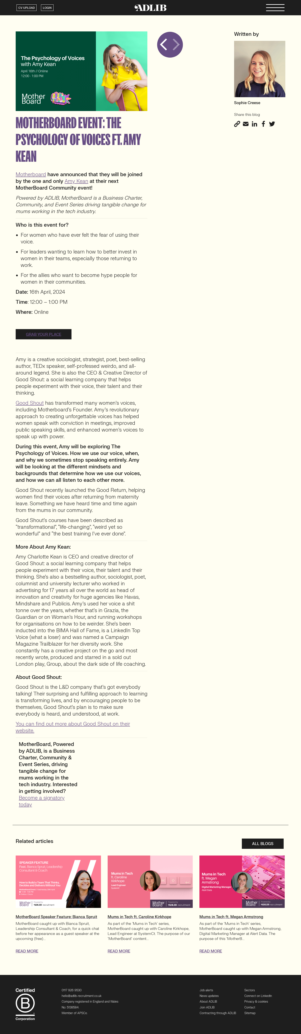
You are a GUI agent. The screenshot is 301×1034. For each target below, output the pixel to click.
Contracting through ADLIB (218, 1013)
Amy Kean (76, 181)
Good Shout (30, 403)
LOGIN (47, 8)
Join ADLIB (207, 1007)
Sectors (249, 990)
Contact (249, 1007)
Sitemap (249, 1013)
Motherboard (31, 174)
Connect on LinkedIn (258, 996)
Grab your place (43, 334)
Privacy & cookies (256, 1002)
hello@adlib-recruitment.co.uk (81, 996)
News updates (209, 996)
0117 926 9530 (72, 990)
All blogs (262, 843)
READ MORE (27, 951)
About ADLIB (208, 1002)
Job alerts (206, 990)
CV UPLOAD (26, 8)
